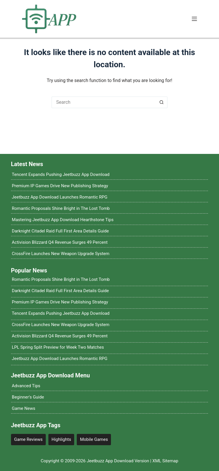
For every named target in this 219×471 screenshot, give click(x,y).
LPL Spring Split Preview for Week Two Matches (58, 347)
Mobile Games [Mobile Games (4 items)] (94, 439)
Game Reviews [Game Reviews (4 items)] (28, 439)
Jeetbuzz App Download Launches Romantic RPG (59, 197)
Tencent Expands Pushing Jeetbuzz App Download (61, 174)
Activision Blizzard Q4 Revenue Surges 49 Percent (60, 242)
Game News (23, 408)
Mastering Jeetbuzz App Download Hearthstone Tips (63, 219)
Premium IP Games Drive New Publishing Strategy (60, 185)
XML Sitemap (165, 460)
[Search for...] (104, 102)
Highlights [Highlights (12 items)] (61, 439)
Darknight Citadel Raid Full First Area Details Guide (60, 231)
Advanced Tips (26, 385)
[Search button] (161, 102)
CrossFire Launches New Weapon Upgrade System (61, 253)
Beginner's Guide (28, 397)
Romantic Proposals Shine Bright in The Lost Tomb (61, 208)
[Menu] (194, 18)
